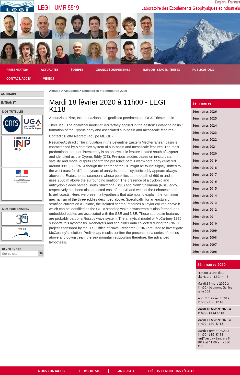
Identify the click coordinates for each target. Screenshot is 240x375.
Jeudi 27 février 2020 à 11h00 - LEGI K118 (213, 300)
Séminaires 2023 (205, 133)
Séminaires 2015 (205, 188)
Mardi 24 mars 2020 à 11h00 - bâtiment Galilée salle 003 (215, 287)
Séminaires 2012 (205, 209)
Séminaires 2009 (205, 231)
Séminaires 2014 (205, 196)
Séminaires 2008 (205, 237)
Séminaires (90, 91)
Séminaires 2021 (205, 147)
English (220, 2)
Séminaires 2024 (205, 125)
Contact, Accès (18, 78)
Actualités (71, 91)
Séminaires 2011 (205, 217)
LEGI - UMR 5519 (58, 8)
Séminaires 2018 (205, 168)
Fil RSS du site (90, 371)
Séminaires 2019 (205, 160)
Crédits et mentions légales (171, 371)
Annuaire (9, 94)
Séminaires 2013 (205, 203)
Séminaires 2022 (205, 139)
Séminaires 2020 (115, 91)
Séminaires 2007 (205, 244)
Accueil (54, 91)
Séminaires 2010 (205, 223)
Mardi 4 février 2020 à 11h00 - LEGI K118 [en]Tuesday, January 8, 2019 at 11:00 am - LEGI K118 (214, 338)
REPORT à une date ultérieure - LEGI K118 (213, 274)
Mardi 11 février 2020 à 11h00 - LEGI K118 (214, 322)
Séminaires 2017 (205, 174)
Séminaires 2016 (205, 182)
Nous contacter (51, 371)
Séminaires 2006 (205, 252)
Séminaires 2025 (205, 118)
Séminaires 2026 (205, 111)
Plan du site (124, 371)
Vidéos (48, 78)
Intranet (8, 102)
